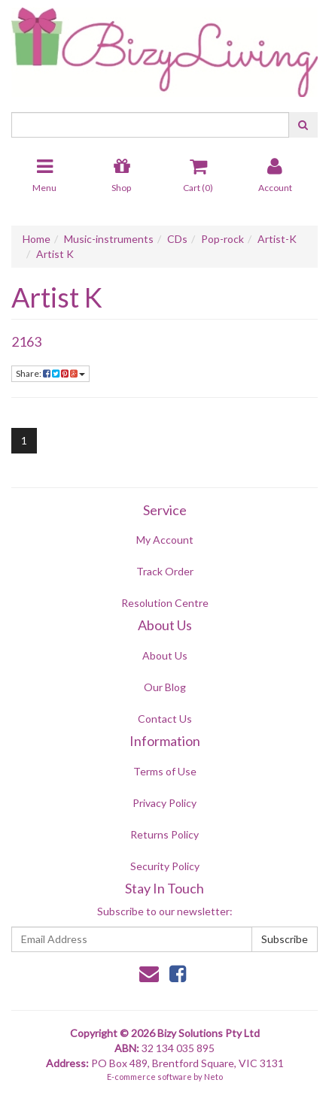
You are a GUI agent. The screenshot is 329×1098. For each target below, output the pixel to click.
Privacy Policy (164, 802)
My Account (164, 539)
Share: (50, 373)
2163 (26, 341)
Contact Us (165, 718)
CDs (177, 238)
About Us (164, 655)
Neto (213, 1076)
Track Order (164, 571)
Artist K (55, 253)
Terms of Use (164, 771)
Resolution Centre (165, 602)
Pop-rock (222, 238)
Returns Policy (164, 834)
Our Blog (165, 687)
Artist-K (277, 238)
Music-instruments (109, 238)
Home (36, 238)
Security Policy (165, 866)
